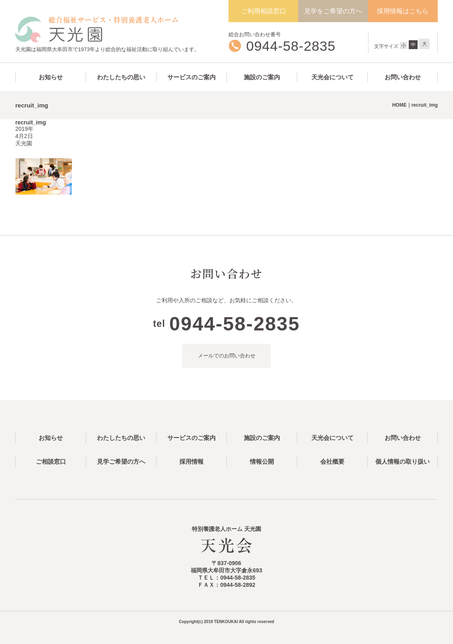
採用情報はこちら (402, 11)
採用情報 (191, 461)
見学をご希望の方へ (333, 11)
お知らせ (51, 77)
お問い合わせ (403, 77)
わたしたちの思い (121, 77)
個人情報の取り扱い (402, 461)
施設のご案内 (262, 77)
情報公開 (262, 461)
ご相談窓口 (51, 461)
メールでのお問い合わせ (226, 356)
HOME (399, 105)
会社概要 (332, 461)
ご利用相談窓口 (263, 11)
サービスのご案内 (191, 77)
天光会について (332, 77)
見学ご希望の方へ (121, 461)
